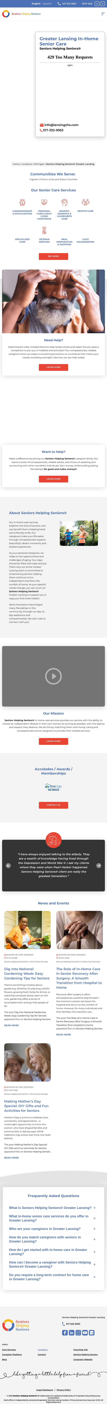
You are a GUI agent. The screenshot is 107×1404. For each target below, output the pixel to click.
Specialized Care (22, 240)
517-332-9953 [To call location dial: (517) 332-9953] (53, 130)
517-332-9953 (67, 3)
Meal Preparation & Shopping (64, 242)
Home (16, 164)
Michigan (39, 164)
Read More (11, 1027)
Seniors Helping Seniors (37, 1021)
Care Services (9, 1350)
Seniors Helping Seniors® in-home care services (26, 964)
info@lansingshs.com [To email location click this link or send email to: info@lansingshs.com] (61, 125)
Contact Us (53, 807)
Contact (42, 1355)
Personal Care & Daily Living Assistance (44, 215)
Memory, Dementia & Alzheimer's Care (64, 215)
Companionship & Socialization (22, 212)
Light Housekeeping (85, 240)
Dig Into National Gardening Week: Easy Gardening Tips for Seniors (26, 975)
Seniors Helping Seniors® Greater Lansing (83, 1319)
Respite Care (85, 211)
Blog (4, 1360)
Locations (26, 164)
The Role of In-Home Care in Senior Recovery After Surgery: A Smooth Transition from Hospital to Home (79, 980)
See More (53, 256)
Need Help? (53, 340)
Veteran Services (44, 240)
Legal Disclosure (44, 1390)
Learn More (53, 368)
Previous (9, 868)
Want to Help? (53, 453)
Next (97, 868)
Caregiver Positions (12, 1355)
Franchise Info (80, 1350)
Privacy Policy (64, 1390)
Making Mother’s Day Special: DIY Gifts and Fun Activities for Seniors (26, 1108)
